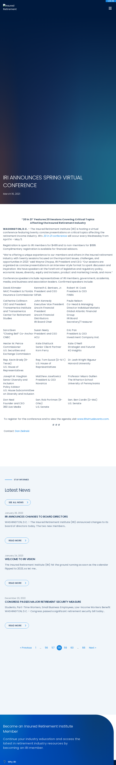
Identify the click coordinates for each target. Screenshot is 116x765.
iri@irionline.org (28, 712)
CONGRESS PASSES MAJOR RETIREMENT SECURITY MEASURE (43, 447)
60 (72, 492)
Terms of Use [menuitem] (23, 747)
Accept (59, 760)
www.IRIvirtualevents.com (93, 264)
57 (53, 492)
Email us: (8, 712)
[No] (112, 758)
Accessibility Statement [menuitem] (44, 747)
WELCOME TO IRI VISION (20, 404)
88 (83, 492)
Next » (92, 492)
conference (55, 81)
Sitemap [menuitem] (9, 747)
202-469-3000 (27, 707)
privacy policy (68, 756)
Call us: (7, 707)
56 (46, 492)
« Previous (26, 492)
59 (65, 492)
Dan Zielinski (22, 276)
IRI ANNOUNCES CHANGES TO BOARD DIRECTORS (36, 361)
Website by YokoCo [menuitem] (68, 747)
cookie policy (84, 756)
